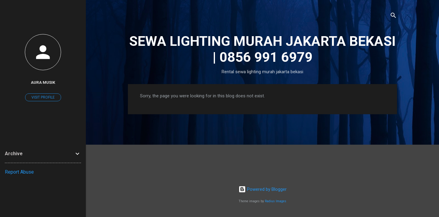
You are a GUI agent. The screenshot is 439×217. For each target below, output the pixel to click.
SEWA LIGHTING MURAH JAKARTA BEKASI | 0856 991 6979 (262, 49)
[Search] (393, 16)
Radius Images (275, 201)
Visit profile (43, 97)
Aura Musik (43, 82)
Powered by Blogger (263, 189)
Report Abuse (19, 172)
